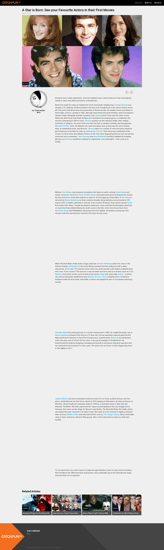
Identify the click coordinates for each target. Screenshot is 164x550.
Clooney (98, 115)
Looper (101, 274)
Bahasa (157, 3)
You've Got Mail (84, 195)
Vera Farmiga (83, 136)
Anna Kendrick (99, 136)
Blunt (67, 269)
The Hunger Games (111, 414)
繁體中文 (148, 3)
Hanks (93, 195)
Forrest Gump (121, 192)
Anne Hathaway (105, 264)
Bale (113, 338)
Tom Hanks (66, 192)
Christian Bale (60, 332)
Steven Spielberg (71, 200)
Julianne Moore (61, 399)
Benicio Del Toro (95, 277)
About (28, 534)
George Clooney (121, 105)
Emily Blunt (73, 266)
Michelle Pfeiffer (62, 126)
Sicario (120, 274)
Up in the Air (97, 131)
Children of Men (72, 414)
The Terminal (127, 197)
